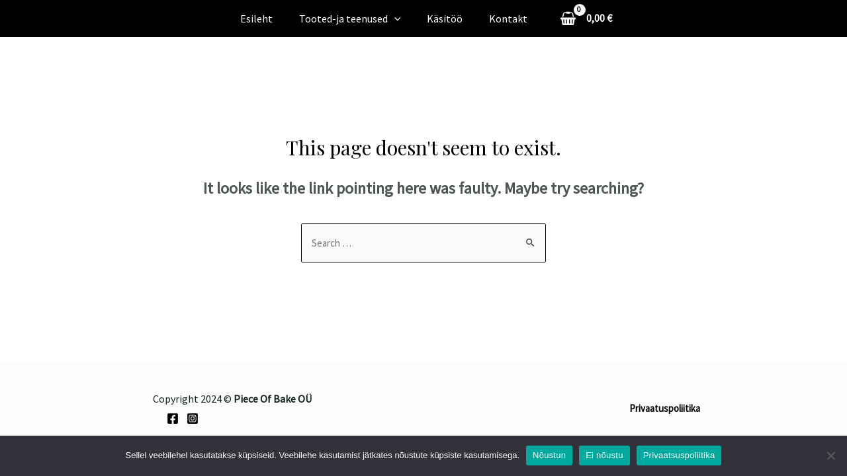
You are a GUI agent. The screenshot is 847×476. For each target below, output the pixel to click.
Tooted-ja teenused (353, 18)
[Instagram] (193, 420)
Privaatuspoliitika (664, 409)
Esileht (264, 18)
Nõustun (549, 455)
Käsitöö (442, 18)
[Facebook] (173, 420)
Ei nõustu (604, 455)
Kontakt (500, 18)
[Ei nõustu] (830, 455)
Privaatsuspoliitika (679, 455)
